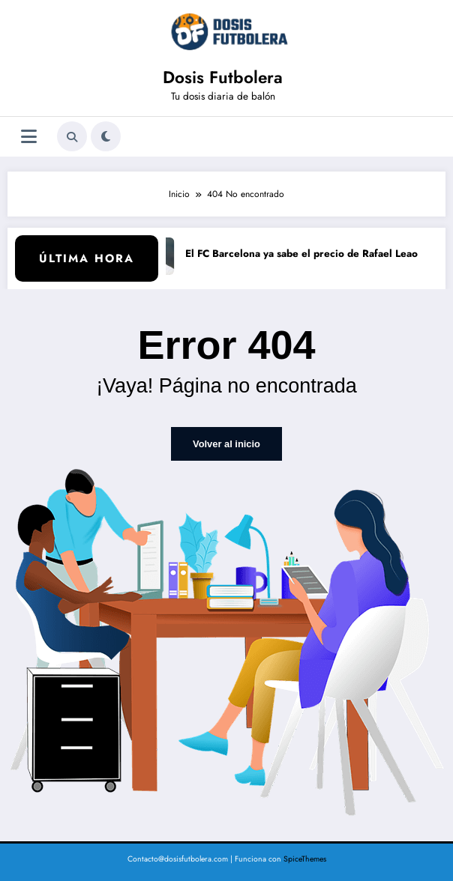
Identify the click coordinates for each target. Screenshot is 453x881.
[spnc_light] (106, 136)
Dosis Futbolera (223, 77)
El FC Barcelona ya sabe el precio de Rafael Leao (306, 253)
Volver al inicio (226, 443)
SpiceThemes (305, 858)
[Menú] (29, 137)
